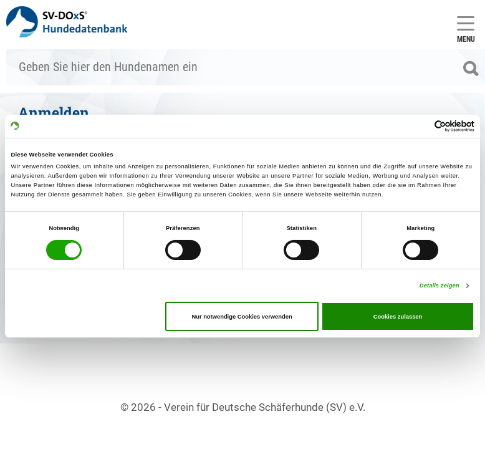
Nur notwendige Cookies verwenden (241, 317)
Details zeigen (439, 285)
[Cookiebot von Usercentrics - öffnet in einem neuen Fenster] (419, 126)
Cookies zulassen (398, 317)
